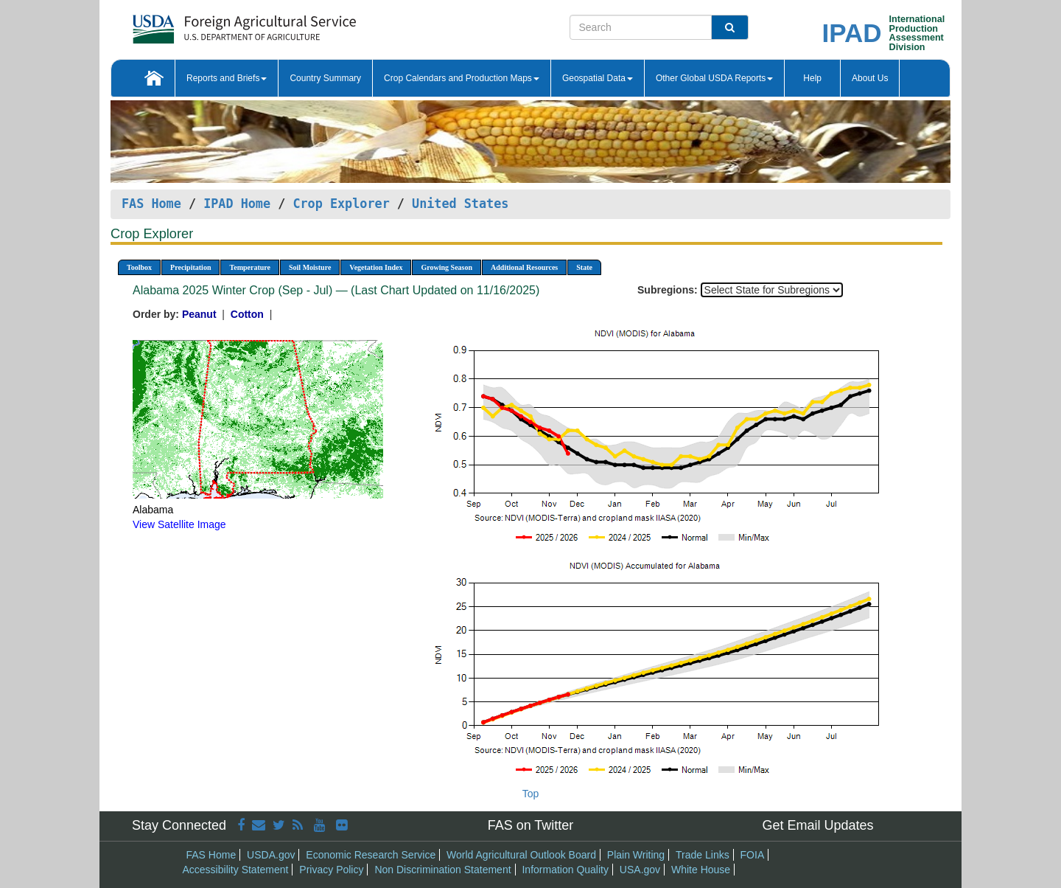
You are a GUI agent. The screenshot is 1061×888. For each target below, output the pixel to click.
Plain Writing (636, 855)
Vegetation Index (375, 267)
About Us (870, 78)
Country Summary (325, 78)
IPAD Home (236, 203)
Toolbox (139, 267)
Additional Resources (524, 267)
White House (700, 869)
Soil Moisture (310, 267)
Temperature (249, 267)
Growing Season (446, 267)
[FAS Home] (207, 24)
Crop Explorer (341, 203)
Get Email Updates (817, 825)
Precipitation (190, 267)
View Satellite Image (179, 524)
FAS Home (151, 203)
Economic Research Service (370, 855)
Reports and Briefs (226, 78)
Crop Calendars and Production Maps (461, 78)
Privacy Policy (331, 869)
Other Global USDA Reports (714, 78)
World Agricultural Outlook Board (521, 855)
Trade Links (702, 855)
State (584, 267)
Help (812, 78)
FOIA (752, 855)
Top (530, 793)
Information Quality (565, 869)
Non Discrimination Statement (442, 869)
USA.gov (640, 869)
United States (460, 203)
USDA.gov (271, 855)
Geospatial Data (597, 78)
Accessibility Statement (236, 869)
